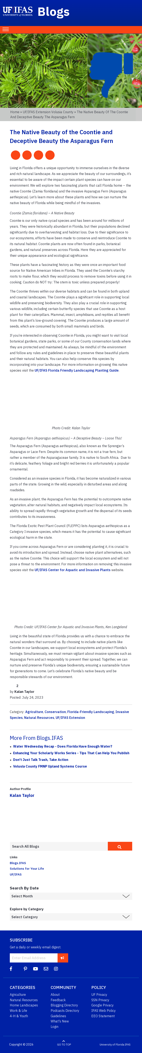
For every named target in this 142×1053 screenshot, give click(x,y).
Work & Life (18, 1010)
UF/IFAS (16, 874)
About (55, 994)
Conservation (55, 712)
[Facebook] (11, 969)
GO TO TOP (64, 1044)
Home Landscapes (24, 1005)
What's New (60, 1021)
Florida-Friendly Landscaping (90, 712)
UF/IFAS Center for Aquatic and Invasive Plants (73, 570)
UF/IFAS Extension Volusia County (48, 112)
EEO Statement (103, 1016)
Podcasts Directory (65, 1010)
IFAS (128, 1044)
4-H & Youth (19, 1016)
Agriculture (34, 712)
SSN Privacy (100, 1000)
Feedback (58, 1000)
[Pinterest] (25, 969)
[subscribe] (62, 957)
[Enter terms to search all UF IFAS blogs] (59, 846)
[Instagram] (56, 969)
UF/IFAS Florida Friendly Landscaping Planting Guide (77, 370)
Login (54, 1026)
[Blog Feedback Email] (46, 969)
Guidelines (58, 1016)
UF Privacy (99, 994)
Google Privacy (102, 1005)
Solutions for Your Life (27, 868)
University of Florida (112, 1044)
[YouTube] (35, 969)
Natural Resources (39, 718)
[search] (120, 846)
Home (14, 112)
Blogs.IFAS (18, 863)
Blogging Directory (64, 1005)
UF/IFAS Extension (70, 718)
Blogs (54, 11)
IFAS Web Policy (103, 1010)
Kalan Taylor (22, 795)
